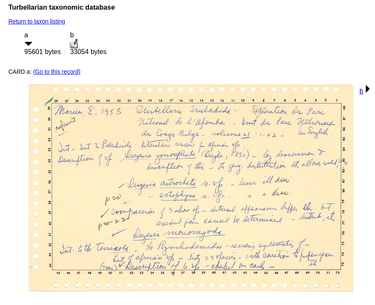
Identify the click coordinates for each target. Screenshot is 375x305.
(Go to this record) (56, 71)
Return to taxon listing (36, 21)
